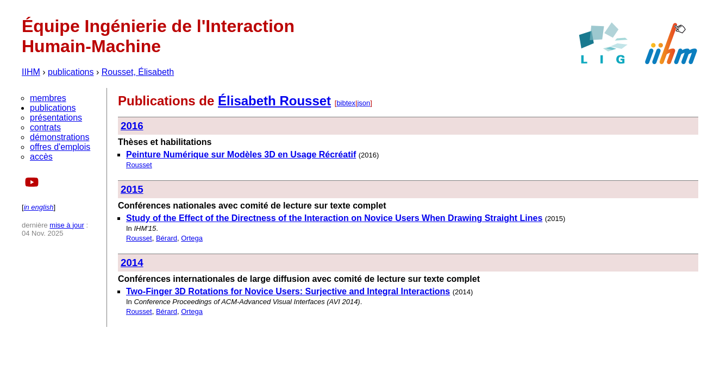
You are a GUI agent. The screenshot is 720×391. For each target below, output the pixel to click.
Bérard (166, 238)
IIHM (31, 72)
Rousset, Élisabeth (138, 72)
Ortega (192, 238)
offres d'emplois (60, 147)
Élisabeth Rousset (274, 100)
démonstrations (59, 137)
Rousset (139, 165)
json (363, 103)
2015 (132, 189)
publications (71, 72)
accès (41, 156)
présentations (56, 117)
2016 (132, 125)
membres (48, 98)
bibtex (345, 103)
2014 (132, 262)
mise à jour (66, 225)
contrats (45, 127)
